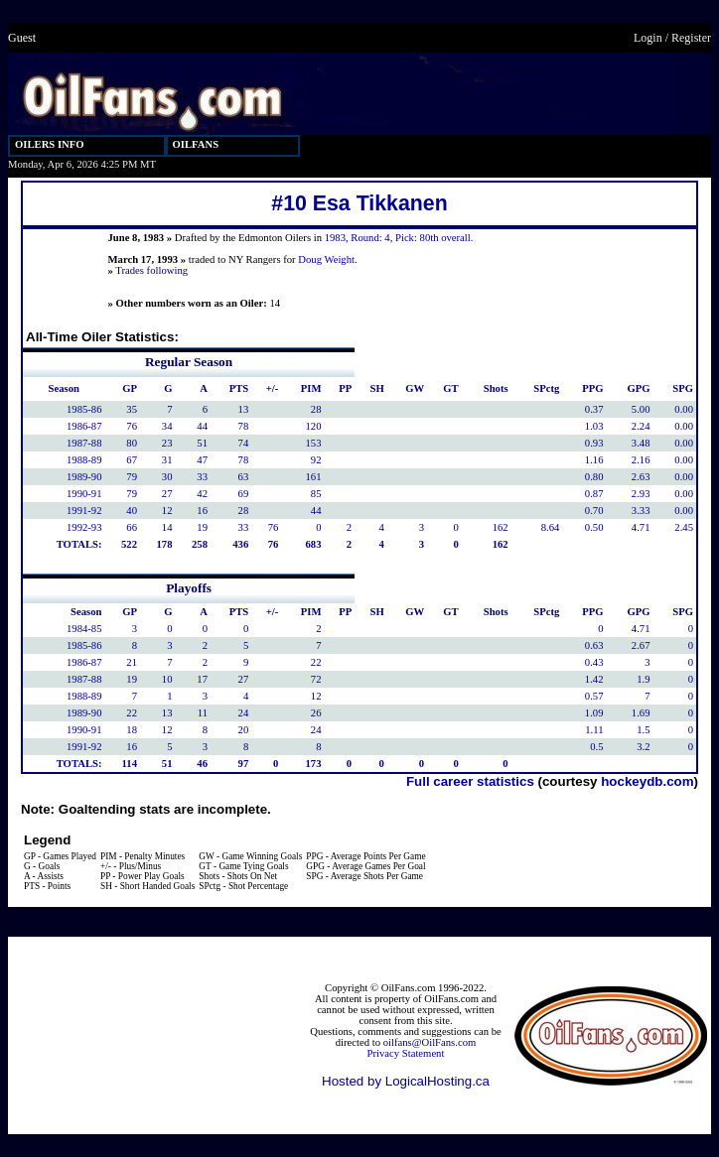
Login (648, 38)
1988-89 (84, 459)
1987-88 (84, 443)
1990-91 (84, 493)
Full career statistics (470, 781)
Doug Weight (326, 259)
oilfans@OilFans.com (430, 1042)
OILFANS (196, 144)
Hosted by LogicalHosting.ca (406, 1081)
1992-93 (84, 527)
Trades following (151, 270)
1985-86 (84, 409)
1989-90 (84, 476)
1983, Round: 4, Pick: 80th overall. (399, 237)
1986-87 (84, 426)
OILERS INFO (49, 144)
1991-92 (84, 510)
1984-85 (84, 628)
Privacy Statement (406, 1053)
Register (691, 38)
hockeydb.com (647, 781)
